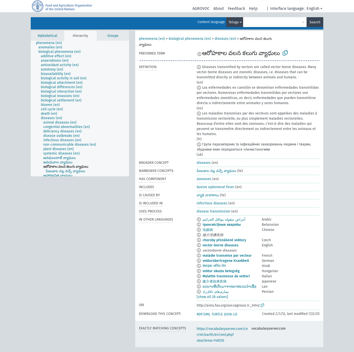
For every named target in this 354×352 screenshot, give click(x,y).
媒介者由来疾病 (215, 281)
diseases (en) (225, 39)
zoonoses (204, 179)
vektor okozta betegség (221, 271)
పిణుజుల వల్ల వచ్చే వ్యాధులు (216, 171)
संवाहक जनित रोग (214, 266)
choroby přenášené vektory (224, 240)
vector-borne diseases (220, 245)
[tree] (80, 108)
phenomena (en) (152, 39)
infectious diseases (212, 203)
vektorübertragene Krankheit (226, 261)
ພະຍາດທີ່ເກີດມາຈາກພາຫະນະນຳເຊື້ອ (229, 286)
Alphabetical (47, 36)
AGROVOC (200, 8)
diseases (204, 163)
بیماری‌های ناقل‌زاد (216, 292)
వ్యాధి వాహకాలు (208, 195)
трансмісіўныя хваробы (222, 225)
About (218, 8)
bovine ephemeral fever (215, 187)
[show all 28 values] (212, 297)
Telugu (234, 22)
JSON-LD (230, 314)
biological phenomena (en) (190, 39)
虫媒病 (208, 230)
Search (315, 22)
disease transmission (213, 211)
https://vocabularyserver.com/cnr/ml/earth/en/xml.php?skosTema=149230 (222, 335)
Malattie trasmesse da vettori (226, 276)
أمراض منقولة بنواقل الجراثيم (224, 219)
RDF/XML (203, 314)
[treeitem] (51, 43)
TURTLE (217, 314)
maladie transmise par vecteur (227, 255)
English (313, 8)
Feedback (236, 8)
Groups (112, 36)
